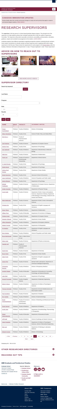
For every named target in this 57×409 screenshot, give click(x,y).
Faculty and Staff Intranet (26, 378)
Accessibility (30, 406)
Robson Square (44, 396)
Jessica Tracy (5, 146)
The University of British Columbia (24, 3)
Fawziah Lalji (5, 244)
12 (39, 336)
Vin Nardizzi (5, 228)
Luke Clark (4, 276)
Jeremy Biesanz (6, 181)
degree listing (46, 45)
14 (47, 336)
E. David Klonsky (6, 164)
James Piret (5, 261)
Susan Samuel (5, 306)
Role (2, 106)
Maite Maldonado (6, 200)
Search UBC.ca (28, 400)
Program (4, 100)
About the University (30, 392)
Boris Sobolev (5, 233)
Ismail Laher (5, 309)
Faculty (22, 124)
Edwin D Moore (6, 284)
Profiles (16, 384)
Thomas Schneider (7, 289)
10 (32, 336)
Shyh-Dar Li (5, 137)
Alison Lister (5, 241)
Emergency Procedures (6, 406)
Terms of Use (15, 406)
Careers (27, 397)
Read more (20, 22)
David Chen (5, 250)
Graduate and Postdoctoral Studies (28, 363)
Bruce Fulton (5, 253)
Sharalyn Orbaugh (6, 219)
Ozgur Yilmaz (5, 210)
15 (51, 336)
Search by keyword (7, 86)
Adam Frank (5, 256)
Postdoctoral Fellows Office (25, 371)
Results (3, 112)
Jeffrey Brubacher (6, 222)
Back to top (4, 384)
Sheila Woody (5, 167)
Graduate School (4, 12)
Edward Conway (6, 331)
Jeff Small (4, 319)
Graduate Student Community (26, 375)
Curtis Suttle (5, 192)
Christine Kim (5, 205)
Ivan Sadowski (5, 149)
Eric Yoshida (5, 296)
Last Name (4, 94)
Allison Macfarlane (6, 134)
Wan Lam (4, 327)
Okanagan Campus (45, 392)
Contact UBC (28, 390)
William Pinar (5, 213)
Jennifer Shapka (6, 271)
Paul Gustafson (6, 293)
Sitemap (11, 384)
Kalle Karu (4, 154)
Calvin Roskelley (6, 322)
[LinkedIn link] (39, 369)
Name (4, 124)
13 (43, 336)
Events (26, 395)
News (26, 394)
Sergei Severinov (6, 175)
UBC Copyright (23, 406)
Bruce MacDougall (6, 236)
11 (35, 336)
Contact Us (4, 373)
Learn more (37, 39)
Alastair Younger (6, 225)
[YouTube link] (43, 369)
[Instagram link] (35, 369)
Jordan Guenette (6, 189)
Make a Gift (27, 399)
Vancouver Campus (45, 390)
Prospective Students (12, 12)
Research (21, 384)
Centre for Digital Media (46, 398)
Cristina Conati (5, 216)
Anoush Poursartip (6, 279)
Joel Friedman (5, 143)
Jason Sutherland (6, 178)
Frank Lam (4, 157)
